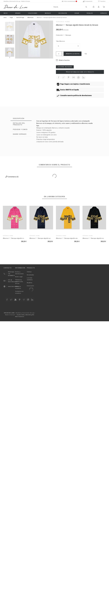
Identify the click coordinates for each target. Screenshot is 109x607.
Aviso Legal (19, 276)
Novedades (30, 275)
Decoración (30, 285)
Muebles (29, 282)
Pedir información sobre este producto (80, 72)
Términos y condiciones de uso (19, 281)
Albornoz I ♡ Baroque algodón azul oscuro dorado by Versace (49, 238)
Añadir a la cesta (72, 54)
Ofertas (29, 272)
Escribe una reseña (65, 67)
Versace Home (63, 21)
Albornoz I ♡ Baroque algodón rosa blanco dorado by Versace (22, 238)
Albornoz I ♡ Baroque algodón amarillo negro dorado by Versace (76, 238)
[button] (86, 54)
